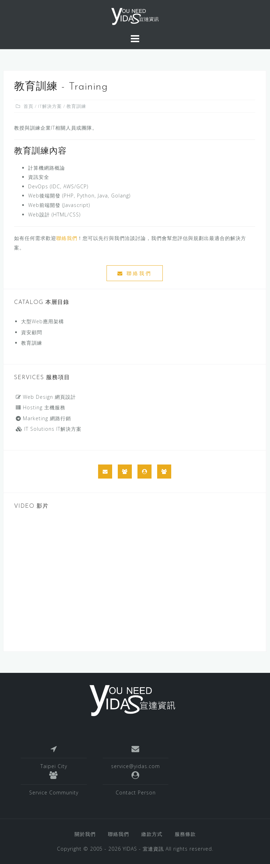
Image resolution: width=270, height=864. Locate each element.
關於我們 (85, 834)
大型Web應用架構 (42, 321)
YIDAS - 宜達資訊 (143, 848)
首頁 (28, 106)
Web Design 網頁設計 (46, 397)
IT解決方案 (50, 106)
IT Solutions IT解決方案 (49, 428)
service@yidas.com (135, 766)
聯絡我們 (66, 238)
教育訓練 (31, 342)
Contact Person (136, 792)
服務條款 (185, 834)
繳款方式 (151, 834)
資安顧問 (31, 332)
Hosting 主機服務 (40, 407)
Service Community (53, 792)
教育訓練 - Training (61, 87)
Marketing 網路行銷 (43, 418)
